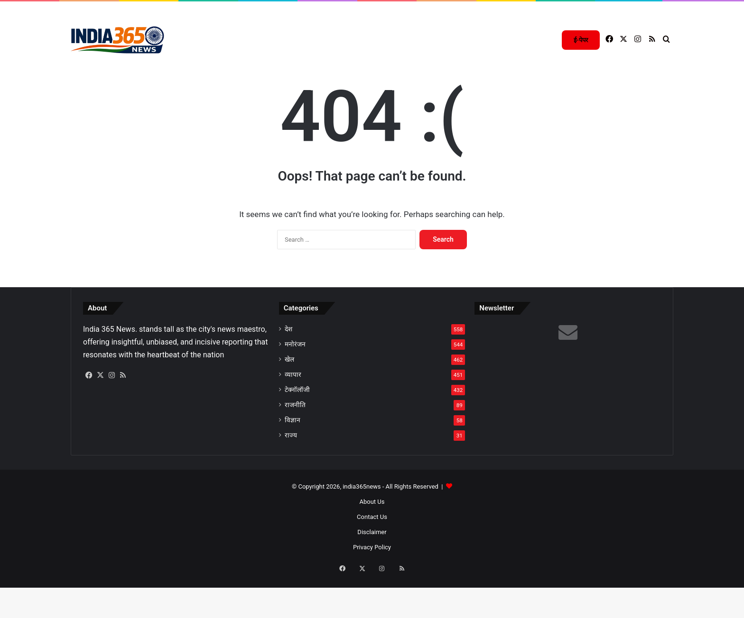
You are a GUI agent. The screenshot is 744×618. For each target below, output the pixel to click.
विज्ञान (292, 458)
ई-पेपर (581, 40)
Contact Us (372, 555)
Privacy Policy (372, 585)
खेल (289, 397)
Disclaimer (371, 570)
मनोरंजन (295, 382)
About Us (372, 540)
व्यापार (293, 413)
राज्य (291, 473)
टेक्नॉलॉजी (297, 428)
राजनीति (295, 443)
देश (288, 367)
